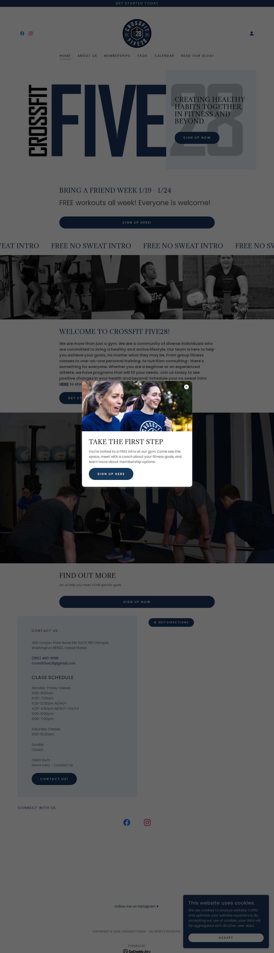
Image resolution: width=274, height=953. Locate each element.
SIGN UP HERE (111, 474)
